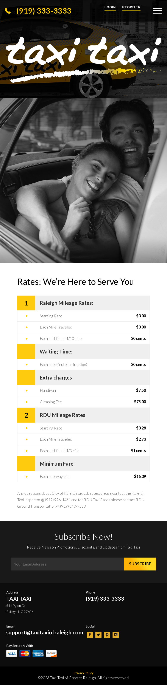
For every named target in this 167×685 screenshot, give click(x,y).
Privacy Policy (83, 673)
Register (131, 7)
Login (110, 7)
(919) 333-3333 (38, 10)
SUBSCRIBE (140, 563)
